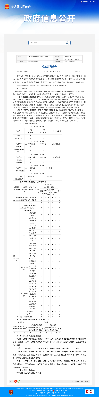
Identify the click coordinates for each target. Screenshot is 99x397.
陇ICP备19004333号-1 (60, 393)
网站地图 (81, 388)
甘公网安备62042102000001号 (61, 390)
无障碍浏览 (84, 1)
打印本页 (76, 381)
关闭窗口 (86, 381)
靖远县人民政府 (21, 6)
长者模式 (92, 1)
